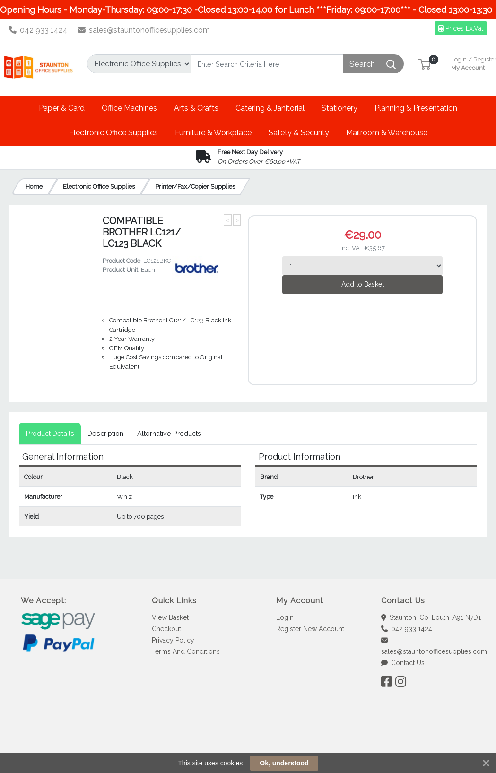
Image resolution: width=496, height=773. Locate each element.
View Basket (170, 617)
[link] (248, 739)
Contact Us (403, 663)
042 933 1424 (38, 30)
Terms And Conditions (186, 651)
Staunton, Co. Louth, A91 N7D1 (431, 617)
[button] (424, 63)
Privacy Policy (173, 640)
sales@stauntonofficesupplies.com (144, 30)
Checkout (166, 629)
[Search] (267, 63)
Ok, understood (284, 763)
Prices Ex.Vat (460, 28)
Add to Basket (362, 284)
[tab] (50, 433)
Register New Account (310, 629)
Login (285, 617)
